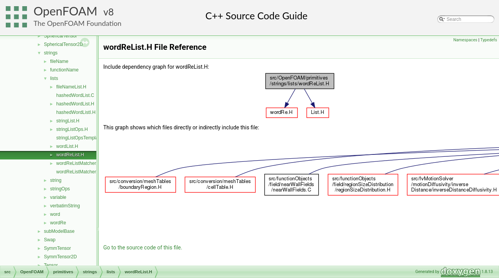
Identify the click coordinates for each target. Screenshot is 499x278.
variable (58, 197)
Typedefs (488, 39)
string (55, 180)
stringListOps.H (72, 129)
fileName (59, 61)
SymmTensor (57, 248)
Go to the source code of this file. (142, 247)
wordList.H (67, 146)
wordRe (58, 222)
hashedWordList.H (75, 104)
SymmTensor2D (60, 256)
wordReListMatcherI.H (79, 172)
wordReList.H (70, 155)
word (55, 214)
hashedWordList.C (75, 95)
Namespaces (465, 39)
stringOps (60, 189)
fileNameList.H (71, 87)
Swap (49, 239)
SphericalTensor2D (63, 44)
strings (50, 53)
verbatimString (65, 205)
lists (54, 78)
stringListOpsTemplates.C (82, 138)
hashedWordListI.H (76, 112)
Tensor (51, 265)
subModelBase (59, 231)
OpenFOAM (65, 11)
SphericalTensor (60, 36)
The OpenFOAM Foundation (77, 23)
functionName (64, 70)
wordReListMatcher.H (78, 163)
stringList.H (67, 121)
